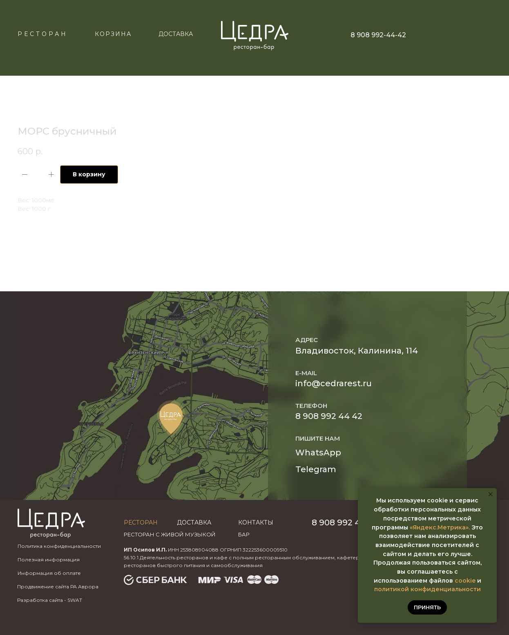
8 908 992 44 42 (328, 416)
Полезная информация (49, 559)
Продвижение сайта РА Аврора (57, 586)
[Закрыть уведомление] (491, 494)
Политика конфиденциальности (59, 546)
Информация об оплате (49, 573)
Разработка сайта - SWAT (49, 600)
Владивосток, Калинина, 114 (356, 351)
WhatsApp (318, 452)
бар (244, 534)
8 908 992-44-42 (378, 35)
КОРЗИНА (113, 34)
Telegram (315, 469)
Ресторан (43, 34)
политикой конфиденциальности (427, 589)
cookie (465, 580)
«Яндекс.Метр (432, 527)
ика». (462, 527)
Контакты (255, 522)
